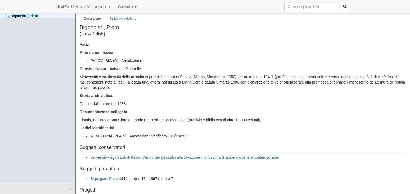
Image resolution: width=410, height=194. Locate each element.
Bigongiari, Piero (21, 16)
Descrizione (92, 18)
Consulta (127, 7)
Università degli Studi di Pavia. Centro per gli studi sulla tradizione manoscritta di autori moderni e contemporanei (184, 157)
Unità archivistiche (123, 18)
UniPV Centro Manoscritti (83, 6)
